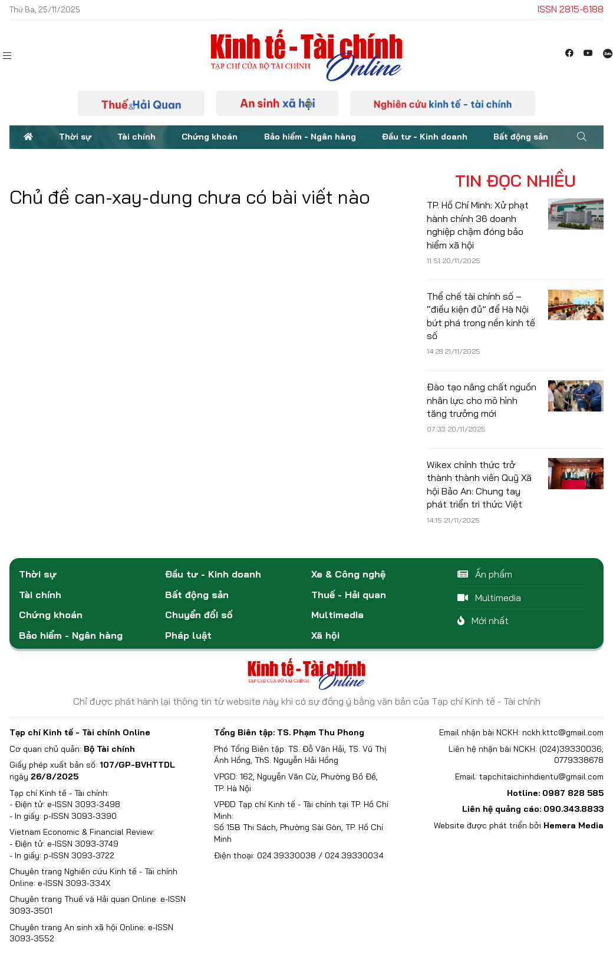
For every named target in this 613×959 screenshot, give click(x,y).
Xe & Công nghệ (348, 574)
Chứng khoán (210, 136)
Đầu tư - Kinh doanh (424, 136)
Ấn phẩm (484, 574)
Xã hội (325, 635)
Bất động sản (520, 136)
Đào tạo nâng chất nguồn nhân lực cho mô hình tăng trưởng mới (481, 400)
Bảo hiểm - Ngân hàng (310, 136)
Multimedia (337, 614)
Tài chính (136, 136)
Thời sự (75, 136)
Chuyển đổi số (199, 614)
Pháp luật (188, 635)
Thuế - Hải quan (348, 594)
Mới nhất (483, 620)
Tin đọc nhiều (515, 180)
